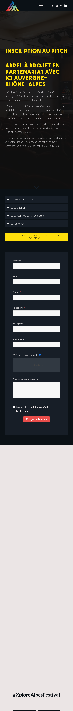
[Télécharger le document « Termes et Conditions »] (36, 237)
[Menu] (39, 5)
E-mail (16, 292)
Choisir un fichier (36, 365)
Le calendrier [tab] (16, 207)
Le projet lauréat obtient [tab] (22, 199)
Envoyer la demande (36, 419)
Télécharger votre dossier (26, 355)
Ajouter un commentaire (25, 379)
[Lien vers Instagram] (57, 6)
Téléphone (18, 308)
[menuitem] (39, 5)
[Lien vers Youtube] (61, 6)
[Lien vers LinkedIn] (65, 6)
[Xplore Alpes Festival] (30, 5)
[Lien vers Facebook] (53, 6)
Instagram (18, 323)
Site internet (19, 339)
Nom (15, 276)
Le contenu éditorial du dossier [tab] (26, 215)
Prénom (17, 260)
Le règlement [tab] (16, 223)
